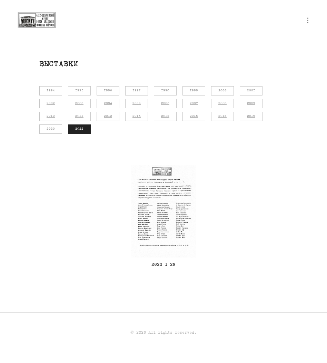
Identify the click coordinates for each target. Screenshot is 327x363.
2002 (51, 103)
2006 (165, 103)
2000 (222, 90)
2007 (194, 103)
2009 (251, 103)
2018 (222, 116)
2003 (79, 103)
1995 (79, 90)
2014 (136, 116)
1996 (108, 90)
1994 (51, 90)
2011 (79, 116)
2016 (194, 116)
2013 (108, 116)
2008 (222, 103)
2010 (51, 116)
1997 (136, 90)
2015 (165, 116)
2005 (136, 103)
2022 (79, 129)
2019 (251, 116)
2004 (108, 103)
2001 (251, 90)
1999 (194, 90)
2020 (51, 129)
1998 (165, 90)
